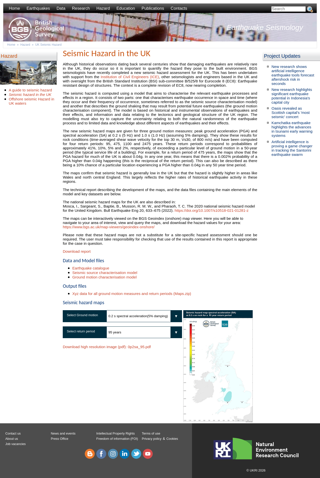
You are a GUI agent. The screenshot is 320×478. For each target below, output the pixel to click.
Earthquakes (38, 8)
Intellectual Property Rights (115, 433)
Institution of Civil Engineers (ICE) (130, 77)
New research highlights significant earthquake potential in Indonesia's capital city (292, 95)
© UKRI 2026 (256, 470)
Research (81, 8)
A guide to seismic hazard (30, 90)
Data (60, 8)
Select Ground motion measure (80, 317)
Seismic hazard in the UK (30, 94)
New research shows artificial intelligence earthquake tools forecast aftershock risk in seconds (293, 75)
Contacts (179, 8)
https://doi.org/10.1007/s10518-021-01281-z (212, 210)
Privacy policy (152, 439)
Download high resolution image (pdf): (107, 347)
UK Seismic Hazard (48, 44)
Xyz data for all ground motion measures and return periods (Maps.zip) (131, 293)
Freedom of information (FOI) (117, 439)
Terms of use (151, 433)
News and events (63, 433)
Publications (153, 8)
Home (14, 8)
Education (125, 8)
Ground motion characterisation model (104, 277)
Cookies (172, 439)
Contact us (12, 433)
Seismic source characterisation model (104, 272)
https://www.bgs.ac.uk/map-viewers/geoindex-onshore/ (108, 227)
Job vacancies (15, 444)
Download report (76, 251)
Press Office (59, 439)
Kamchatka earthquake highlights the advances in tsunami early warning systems (292, 129)
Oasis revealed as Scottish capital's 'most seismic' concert (291, 112)
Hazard (103, 8)
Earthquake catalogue (90, 268)
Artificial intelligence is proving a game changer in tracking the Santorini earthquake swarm (292, 148)
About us (11, 439)
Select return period (81, 331)
